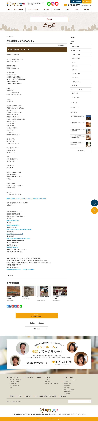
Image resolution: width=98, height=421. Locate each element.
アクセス (20, 396)
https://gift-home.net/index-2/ (15, 234)
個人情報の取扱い (17, 401)
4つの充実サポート (14, 383)
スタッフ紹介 (67, 387)
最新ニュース (73, 379)
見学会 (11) (75, 93)
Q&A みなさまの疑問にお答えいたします (45, 396)
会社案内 (86, 9)
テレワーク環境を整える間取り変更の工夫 (78, 130)
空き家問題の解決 (36, 316)
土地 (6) (74, 62)
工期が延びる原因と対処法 (77, 116)
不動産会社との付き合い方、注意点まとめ (78, 143)
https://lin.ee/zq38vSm (13, 225)
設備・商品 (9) (75, 77)
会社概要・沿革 (67, 383)
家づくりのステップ (14, 385)
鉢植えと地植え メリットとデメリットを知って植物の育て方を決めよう (26, 198)
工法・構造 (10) (76, 73)
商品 (11, 387)
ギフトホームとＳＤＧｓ (69, 389)
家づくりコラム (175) (76, 50)
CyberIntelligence (57, 419)
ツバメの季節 (25, 296)
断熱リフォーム (48, 381)
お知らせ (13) (75, 46)
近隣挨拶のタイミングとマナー (78, 123)
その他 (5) (74, 85)
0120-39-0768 (63, 362)
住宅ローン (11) (76, 54)
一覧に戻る (10, 36)
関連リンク (9, 401)
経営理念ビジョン (68, 391)
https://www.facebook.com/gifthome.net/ (18, 238)
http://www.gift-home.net (14, 269)
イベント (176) (75, 97)
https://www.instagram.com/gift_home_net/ (19, 229)
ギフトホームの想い (14, 381)
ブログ (77, 9)
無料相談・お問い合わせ (34, 363)
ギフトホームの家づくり (15, 379)
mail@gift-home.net (12, 247)
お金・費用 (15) (76, 58)
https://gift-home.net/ (13, 220)
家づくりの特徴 (18, 9)
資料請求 (88, 1)
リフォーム (57, 9)
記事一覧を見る (80, 150)
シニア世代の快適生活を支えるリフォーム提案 (78, 136)
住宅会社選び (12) (76, 81)
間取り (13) (75, 66)
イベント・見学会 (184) (76, 89)
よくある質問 (67, 393)
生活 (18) (74, 70)
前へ (32, 322)
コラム (67, 9)
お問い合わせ (77, 1)
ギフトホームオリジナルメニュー (52, 383)
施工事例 (46, 9)
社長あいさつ (67, 385)
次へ (40, 322)
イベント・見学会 (34, 9)
